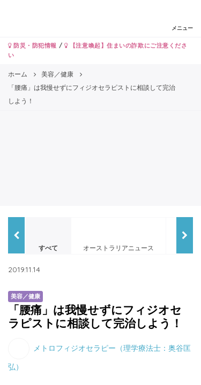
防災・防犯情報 (32, 45)
